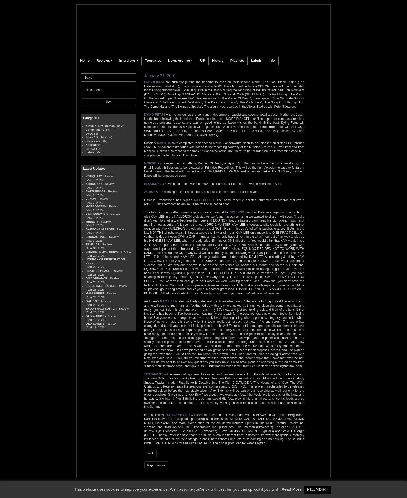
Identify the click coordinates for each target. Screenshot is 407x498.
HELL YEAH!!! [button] (317, 490)
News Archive (179, 61)
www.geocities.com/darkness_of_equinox (250, 293)
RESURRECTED (97, 214)
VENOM (91, 198)
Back (150, 453)
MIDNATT (92, 221)
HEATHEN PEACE (98, 270)
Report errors (156, 465)
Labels (256, 61)
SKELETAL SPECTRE (100, 285)
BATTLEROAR (95, 191)
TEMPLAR (93, 244)
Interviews (127, 61)
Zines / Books (95, 137)
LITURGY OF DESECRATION (105, 259)
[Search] (108, 77)
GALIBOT (92, 301)
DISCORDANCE (96, 278)
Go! (108, 102)
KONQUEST (94, 176)
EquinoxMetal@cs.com (206, 293)
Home (85, 61)
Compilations (95, 129)
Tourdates (153, 61)
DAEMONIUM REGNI (100, 229)
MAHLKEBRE (95, 293)
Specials (91, 144)
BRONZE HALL (96, 236)
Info (272, 61)
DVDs (89, 133)
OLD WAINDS (95, 316)
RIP (202, 61)
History (217, 61)
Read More (292, 489)
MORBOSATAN (96, 206)
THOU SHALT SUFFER (101, 308)
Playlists (237, 61)
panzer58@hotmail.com (285, 366)
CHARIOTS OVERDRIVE (102, 251)
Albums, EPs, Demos (100, 125)
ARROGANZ (94, 183)
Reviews (103, 61)
